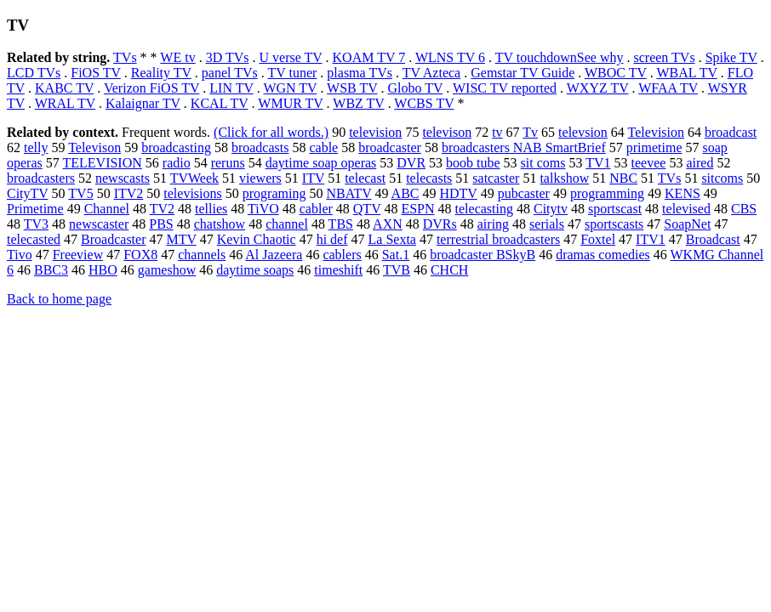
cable (323, 147)
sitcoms (722, 178)
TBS (340, 224)
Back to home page (59, 299)
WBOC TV (616, 72)
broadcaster (389, 147)
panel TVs (230, 72)
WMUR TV (290, 103)
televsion (583, 132)
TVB (396, 270)
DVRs (440, 224)
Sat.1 (395, 254)
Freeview (78, 254)
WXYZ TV (598, 88)
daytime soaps (255, 270)
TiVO (263, 208)
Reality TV (161, 72)
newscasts (122, 178)
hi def (332, 239)
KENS (682, 193)
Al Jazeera (273, 254)
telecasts (429, 178)
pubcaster (524, 193)
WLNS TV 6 (450, 57)
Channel (106, 208)
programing (274, 193)
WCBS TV (424, 103)
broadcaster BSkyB (482, 254)
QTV (367, 208)
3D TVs (227, 57)
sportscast (615, 208)
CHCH (449, 270)
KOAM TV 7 (369, 57)
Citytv (551, 208)
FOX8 (140, 254)
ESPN (417, 208)
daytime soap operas (321, 163)
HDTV (458, 193)
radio (177, 163)
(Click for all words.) (271, 132)
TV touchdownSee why (559, 57)
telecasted (33, 239)
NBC (623, 178)
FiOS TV (96, 72)
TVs (125, 57)
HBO (103, 270)
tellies (211, 208)
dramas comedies (603, 254)
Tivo (19, 254)
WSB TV (352, 88)
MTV (181, 239)
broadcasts (260, 147)
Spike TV (731, 57)
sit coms (543, 163)
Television (656, 132)
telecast (365, 178)
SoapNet (687, 224)
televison (446, 132)
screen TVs (664, 57)
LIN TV (231, 88)
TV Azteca (432, 72)
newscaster (98, 224)
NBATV (348, 193)
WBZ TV (358, 103)
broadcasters (41, 178)
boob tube (473, 163)
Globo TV (415, 88)
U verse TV (290, 57)
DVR (411, 163)
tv (497, 132)
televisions (192, 193)
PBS (161, 224)
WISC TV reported (505, 88)
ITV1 (650, 239)
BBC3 (51, 270)
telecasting (484, 208)
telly (36, 147)
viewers (260, 178)
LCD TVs (33, 72)
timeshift (338, 270)
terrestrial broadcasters (498, 239)
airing (493, 224)
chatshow (219, 224)
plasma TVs (359, 72)
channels (202, 254)
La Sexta (392, 239)
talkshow (564, 178)
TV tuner (292, 72)
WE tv (177, 57)
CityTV (28, 193)
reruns (228, 163)
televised (686, 208)
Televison (94, 147)
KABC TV (64, 88)
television (375, 132)
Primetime (35, 208)
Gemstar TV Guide (522, 72)
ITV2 (129, 193)
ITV (313, 178)
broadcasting (176, 147)
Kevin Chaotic (256, 239)
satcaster (495, 178)
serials (546, 224)
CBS (744, 208)
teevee (648, 163)
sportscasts (614, 224)
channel (287, 224)
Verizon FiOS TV (151, 88)
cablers (342, 254)
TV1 (597, 163)
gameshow (167, 270)
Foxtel (597, 239)
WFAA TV (668, 88)
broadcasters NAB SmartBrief (524, 147)
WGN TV (290, 88)
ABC (405, 193)
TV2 (162, 208)
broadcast (731, 132)
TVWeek (194, 178)
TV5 (80, 193)
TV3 (36, 224)
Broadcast (713, 239)
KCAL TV (219, 103)
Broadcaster (113, 239)
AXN (388, 224)
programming (607, 193)
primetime (654, 147)
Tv (530, 132)
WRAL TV (65, 103)
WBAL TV (686, 72)
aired (699, 163)
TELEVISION (101, 163)
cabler (316, 208)
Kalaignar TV (143, 103)
